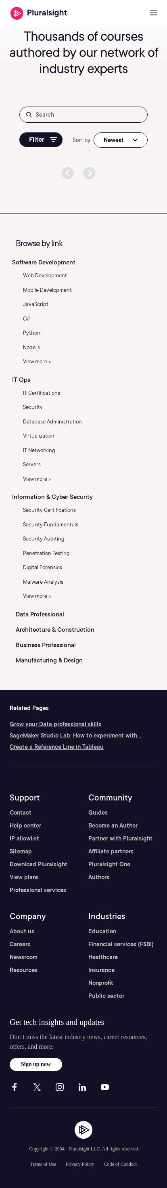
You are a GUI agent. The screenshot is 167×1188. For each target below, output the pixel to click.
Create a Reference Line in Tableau (57, 747)
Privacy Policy (80, 1164)
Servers (32, 464)
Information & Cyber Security (52, 497)
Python (31, 333)
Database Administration (52, 422)
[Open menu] (153, 13)
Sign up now (36, 1064)
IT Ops (21, 379)
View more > (37, 361)
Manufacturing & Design (49, 660)
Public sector (106, 996)
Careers (20, 944)
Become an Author (113, 825)
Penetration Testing (46, 553)
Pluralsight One (109, 864)
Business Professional (46, 645)
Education (102, 931)
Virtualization (38, 436)
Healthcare (103, 957)
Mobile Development (47, 290)
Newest (114, 140)
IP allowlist (24, 838)
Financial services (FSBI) (121, 944)
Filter (43, 139)
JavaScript (35, 304)
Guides (98, 812)
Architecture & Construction (55, 629)
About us (22, 931)
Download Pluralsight (38, 864)
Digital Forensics (42, 567)
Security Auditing (44, 539)
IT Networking (39, 450)
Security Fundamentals (50, 525)
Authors (98, 877)
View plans (24, 877)
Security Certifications (49, 510)
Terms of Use (43, 1164)
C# (26, 319)
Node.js (31, 347)
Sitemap (21, 851)
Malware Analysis (43, 582)
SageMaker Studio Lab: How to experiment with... (75, 735)
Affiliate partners (111, 851)
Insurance (101, 970)
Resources (24, 970)
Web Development (45, 275)
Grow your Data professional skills (55, 724)
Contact (20, 812)
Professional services (38, 890)
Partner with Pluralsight (120, 838)
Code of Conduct (120, 1164)
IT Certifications (41, 393)
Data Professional (40, 614)
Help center (25, 825)
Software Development (43, 262)
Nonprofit (100, 983)
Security (33, 407)
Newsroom (24, 957)
